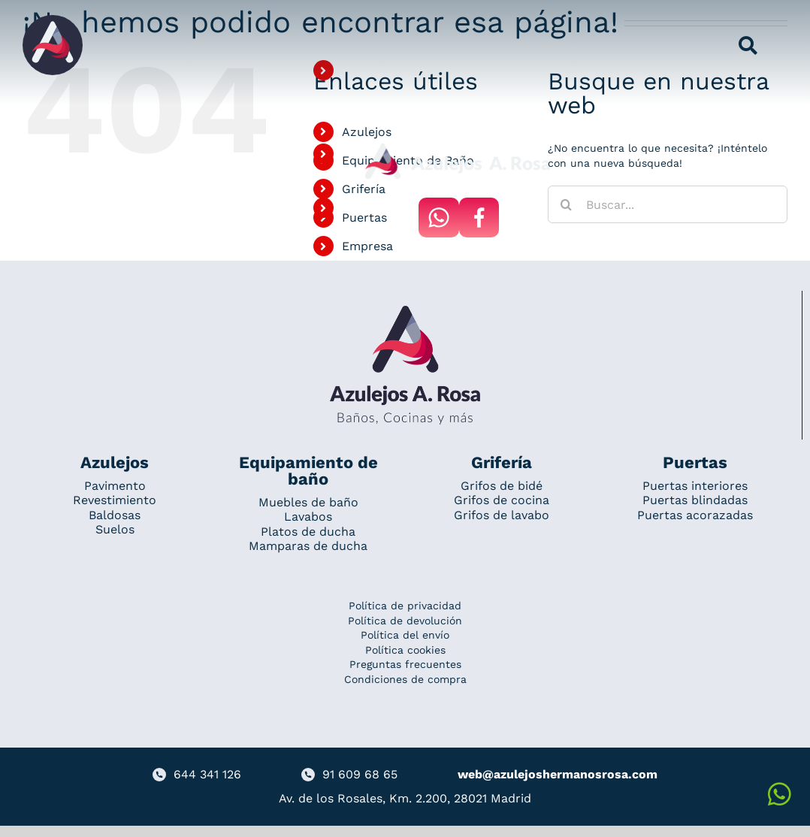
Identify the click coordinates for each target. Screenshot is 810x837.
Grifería (363, 189)
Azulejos (366, 132)
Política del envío (405, 635)
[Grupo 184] (53, 20)
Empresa (367, 246)
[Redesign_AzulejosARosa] (405, 311)
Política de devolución (405, 621)
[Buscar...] (667, 204)
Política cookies (405, 650)
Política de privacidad (405, 606)
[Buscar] (566, 204)
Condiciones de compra (405, 679)
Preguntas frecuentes (405, 664)
